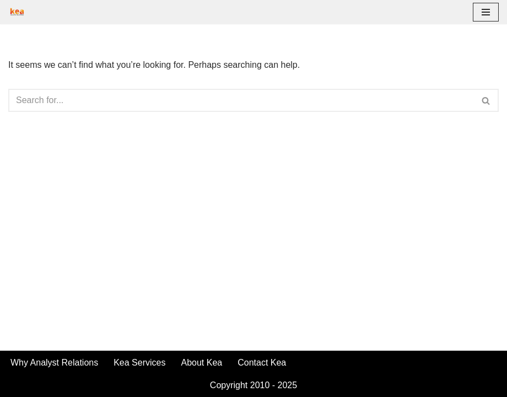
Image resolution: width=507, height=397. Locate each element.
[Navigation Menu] (486, 12)
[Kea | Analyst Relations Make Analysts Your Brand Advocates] (17, 12)
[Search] (241, 100)
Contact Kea (262, 362)
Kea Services (139, 362)
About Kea (201, 362)
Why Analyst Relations (54, 362)
